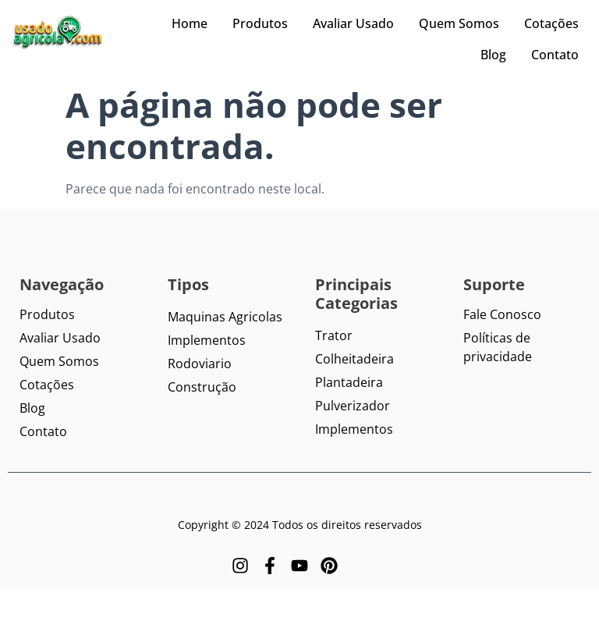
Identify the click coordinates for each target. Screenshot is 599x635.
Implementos (207, 340)
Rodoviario (200, 363)
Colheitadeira (354, 358)
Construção (202, 387)
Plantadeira (349, 382)
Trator (334, 335)
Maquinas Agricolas (225, 316)
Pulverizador (352, 405)
